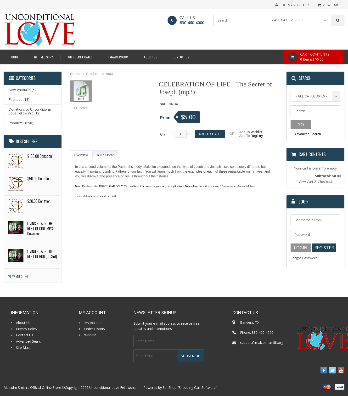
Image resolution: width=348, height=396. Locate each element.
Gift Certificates (80, 56)
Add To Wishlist (250, 132)
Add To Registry (251, 136)
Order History (94, 329)
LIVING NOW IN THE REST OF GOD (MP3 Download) (40, 229)
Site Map (23, 348)
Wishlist (90, 335)
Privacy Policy (118, 56)
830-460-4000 (192, 23)
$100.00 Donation (39, 156)
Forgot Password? (305, 258)
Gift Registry (43, 56)
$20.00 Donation (39, 201)
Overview (81, 155)
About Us (150, 56)
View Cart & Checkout (315, 181)
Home (15, 56)
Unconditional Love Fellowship (112, 387)
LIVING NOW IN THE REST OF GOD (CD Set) (42, 254)
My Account (93, 323)
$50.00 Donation (39, 178)
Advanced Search (307, 134)
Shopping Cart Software (197, 387)
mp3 (109, 74)
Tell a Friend (105, 155)
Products (93, 74)
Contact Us (181, 56)
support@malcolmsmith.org (261, 342)
